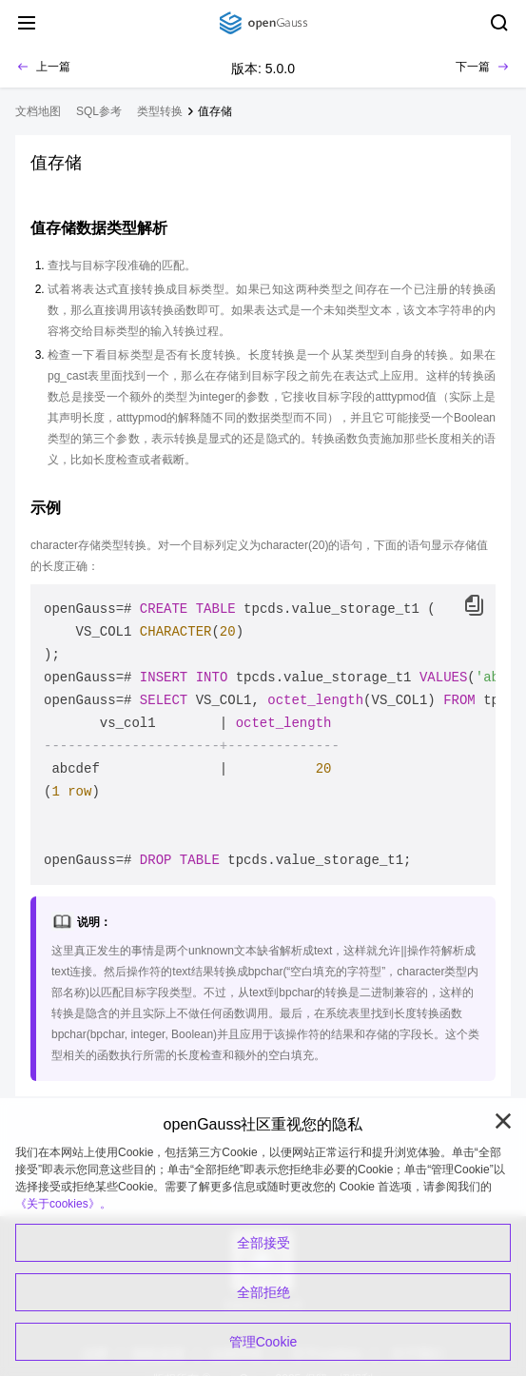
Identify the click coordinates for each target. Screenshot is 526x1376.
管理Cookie (263, 1341)
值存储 (215, 111)
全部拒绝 (263, 1292)
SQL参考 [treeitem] (99, 111)
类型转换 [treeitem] (160, 111)
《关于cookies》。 (63, 1203)
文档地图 (38, 111)
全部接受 (263, 1242)
